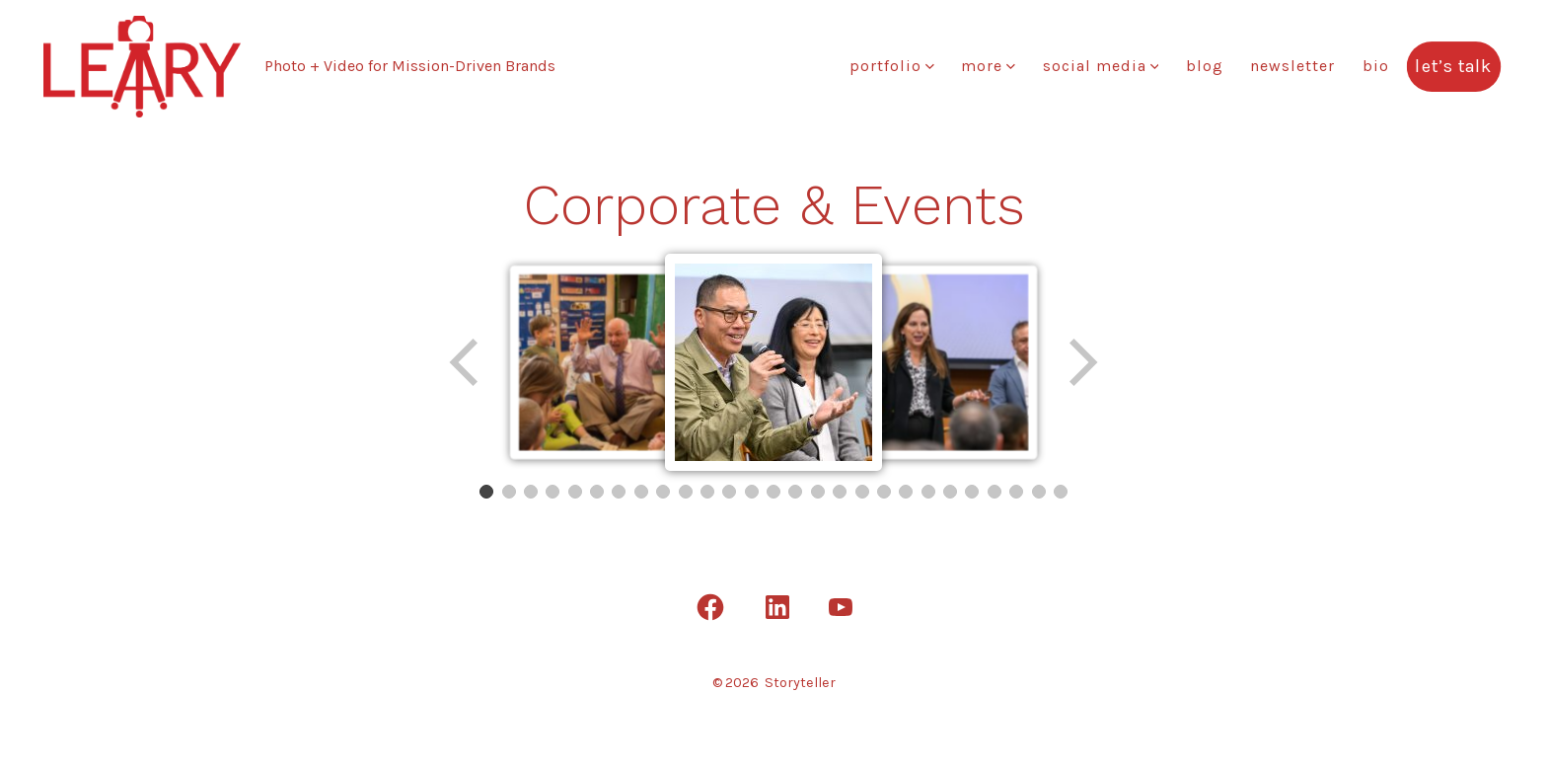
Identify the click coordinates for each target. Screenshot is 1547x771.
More (988, 65)
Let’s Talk (1454, 66)
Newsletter (1292, 65)
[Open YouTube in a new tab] (840, 607)
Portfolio (891, 65)
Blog (1204, 65)
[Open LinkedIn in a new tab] (777, 607)
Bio (1376, 65)
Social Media (1101, 65)
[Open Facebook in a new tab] (710, 607)
